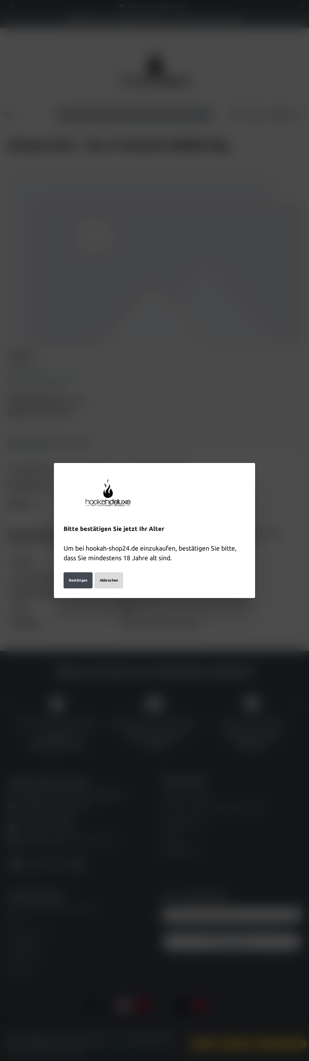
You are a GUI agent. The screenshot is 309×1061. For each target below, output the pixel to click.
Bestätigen (78, 571)
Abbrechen (109, 571)
